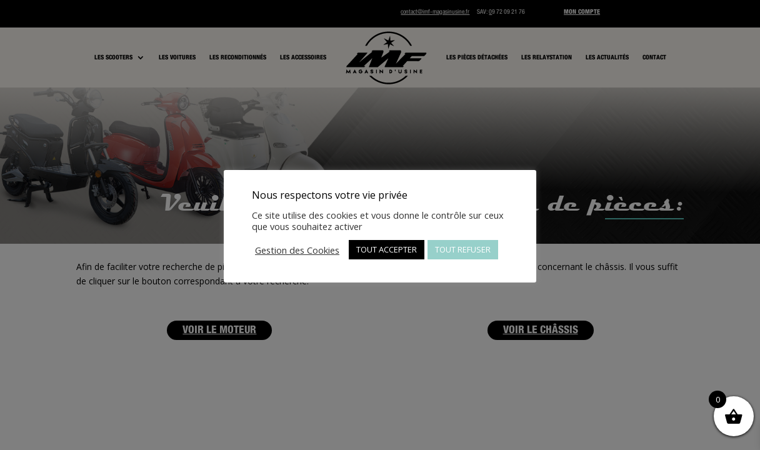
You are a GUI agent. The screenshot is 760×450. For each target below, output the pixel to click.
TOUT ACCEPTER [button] (386, 249)
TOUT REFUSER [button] (463, 249)
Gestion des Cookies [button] (297, 250)
